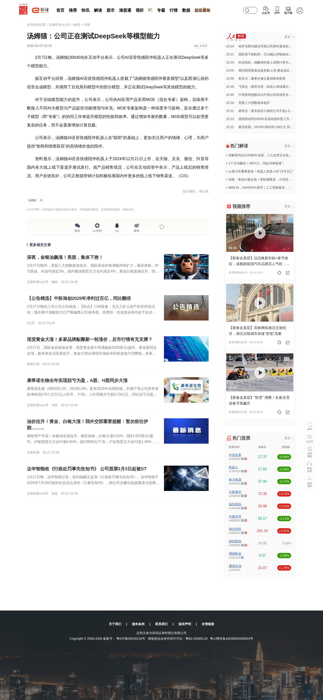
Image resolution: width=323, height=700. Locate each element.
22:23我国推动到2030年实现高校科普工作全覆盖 (262, 119)
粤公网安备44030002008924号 (231, 638)
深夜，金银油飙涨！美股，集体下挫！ (65, 257)
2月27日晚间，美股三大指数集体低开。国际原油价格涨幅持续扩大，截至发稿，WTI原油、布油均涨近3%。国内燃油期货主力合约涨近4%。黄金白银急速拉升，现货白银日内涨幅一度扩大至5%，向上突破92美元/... (93, 271)
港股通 (125, 10)
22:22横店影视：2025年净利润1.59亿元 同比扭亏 (262, 127)
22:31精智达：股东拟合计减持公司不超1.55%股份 (263, 111)
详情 (87, 24)
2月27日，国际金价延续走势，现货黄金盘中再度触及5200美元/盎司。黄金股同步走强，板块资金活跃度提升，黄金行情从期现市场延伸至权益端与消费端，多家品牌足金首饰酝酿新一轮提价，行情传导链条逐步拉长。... (92, 353)
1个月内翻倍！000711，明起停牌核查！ (257, 163)
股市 (111, 10)
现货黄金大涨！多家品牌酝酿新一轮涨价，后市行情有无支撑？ (90, 339)
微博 (136, 230)
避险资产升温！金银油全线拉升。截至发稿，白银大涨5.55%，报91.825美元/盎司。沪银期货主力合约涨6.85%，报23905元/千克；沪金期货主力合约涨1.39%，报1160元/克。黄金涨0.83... (93, 441)
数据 (186, 10)
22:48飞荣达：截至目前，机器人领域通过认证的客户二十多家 (271, 86)
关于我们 (115, 624)
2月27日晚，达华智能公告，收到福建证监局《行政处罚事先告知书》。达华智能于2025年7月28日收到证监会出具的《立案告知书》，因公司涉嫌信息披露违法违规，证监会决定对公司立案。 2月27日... (93, 483)
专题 (161, 10)
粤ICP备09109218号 (130, 638)
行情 (174, 10)
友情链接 (208, 624)
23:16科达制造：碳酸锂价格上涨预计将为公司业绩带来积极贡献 (273, 62)
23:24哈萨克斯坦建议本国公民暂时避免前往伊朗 (262, 46)
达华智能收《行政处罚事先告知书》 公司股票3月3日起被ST (86, 468)
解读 (98, 10)
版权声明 (185, 624)
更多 (287, 37)
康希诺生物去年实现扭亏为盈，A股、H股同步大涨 (77, 380)
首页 (60, 10)
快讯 (85, 10)
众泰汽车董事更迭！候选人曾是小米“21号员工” (261, 171)
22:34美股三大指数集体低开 (248, 103)
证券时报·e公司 (59, 24)
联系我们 (161, 624)
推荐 (73, 10)
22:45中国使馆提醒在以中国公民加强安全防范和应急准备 (268, 94)
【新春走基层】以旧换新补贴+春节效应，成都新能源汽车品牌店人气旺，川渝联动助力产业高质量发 (259, 264)
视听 (140, 10)
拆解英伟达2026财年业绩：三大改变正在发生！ (262, 155)
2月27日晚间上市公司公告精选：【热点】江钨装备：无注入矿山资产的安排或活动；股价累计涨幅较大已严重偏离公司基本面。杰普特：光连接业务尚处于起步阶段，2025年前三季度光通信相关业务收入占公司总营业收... (91, 312)
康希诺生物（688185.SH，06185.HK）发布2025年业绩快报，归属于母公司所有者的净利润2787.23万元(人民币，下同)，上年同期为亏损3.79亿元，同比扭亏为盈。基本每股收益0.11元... (93, 394)
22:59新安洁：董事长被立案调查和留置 (256, 78)
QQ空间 (97, 230)
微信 (77, 230)
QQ (117, 230)
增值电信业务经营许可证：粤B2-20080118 (177, 638)
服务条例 (138, 624)
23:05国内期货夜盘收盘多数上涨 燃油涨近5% (260, 70)
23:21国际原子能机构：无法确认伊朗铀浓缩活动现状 (265, 54)
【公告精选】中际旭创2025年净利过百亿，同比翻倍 (79, 298)
